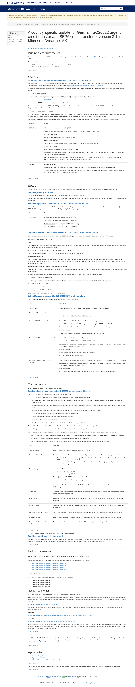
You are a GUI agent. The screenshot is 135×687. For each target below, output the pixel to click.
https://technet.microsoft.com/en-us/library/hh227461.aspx (85, 85)
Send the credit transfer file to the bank (45, 536)
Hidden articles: (56, 676)
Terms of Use (44, 642)
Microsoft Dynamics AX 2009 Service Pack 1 (46, 660)
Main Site (31, 3)
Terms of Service (80, 683)
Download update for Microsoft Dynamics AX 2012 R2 (49, 565)
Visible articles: (71, 676)
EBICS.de (97, 57)
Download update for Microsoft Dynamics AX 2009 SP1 (49, 569)
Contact (68, 3)
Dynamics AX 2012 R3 (39, 658)
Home (11, 24)
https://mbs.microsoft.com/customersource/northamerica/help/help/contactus (51, 621)
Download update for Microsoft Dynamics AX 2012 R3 (49, 563)
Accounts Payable (37, 656)
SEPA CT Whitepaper (50, 100)
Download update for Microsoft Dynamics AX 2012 (47, 567)
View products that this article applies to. (40, 48)
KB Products (45, 3)
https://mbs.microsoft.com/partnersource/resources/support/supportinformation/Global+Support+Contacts (60, 615)
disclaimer (39, 17)
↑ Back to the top (33, 70)
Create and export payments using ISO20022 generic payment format (59, 391)
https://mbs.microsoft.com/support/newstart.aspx (43, 604)
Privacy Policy (90, 683)
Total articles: (42, 676)
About (58, 3)
